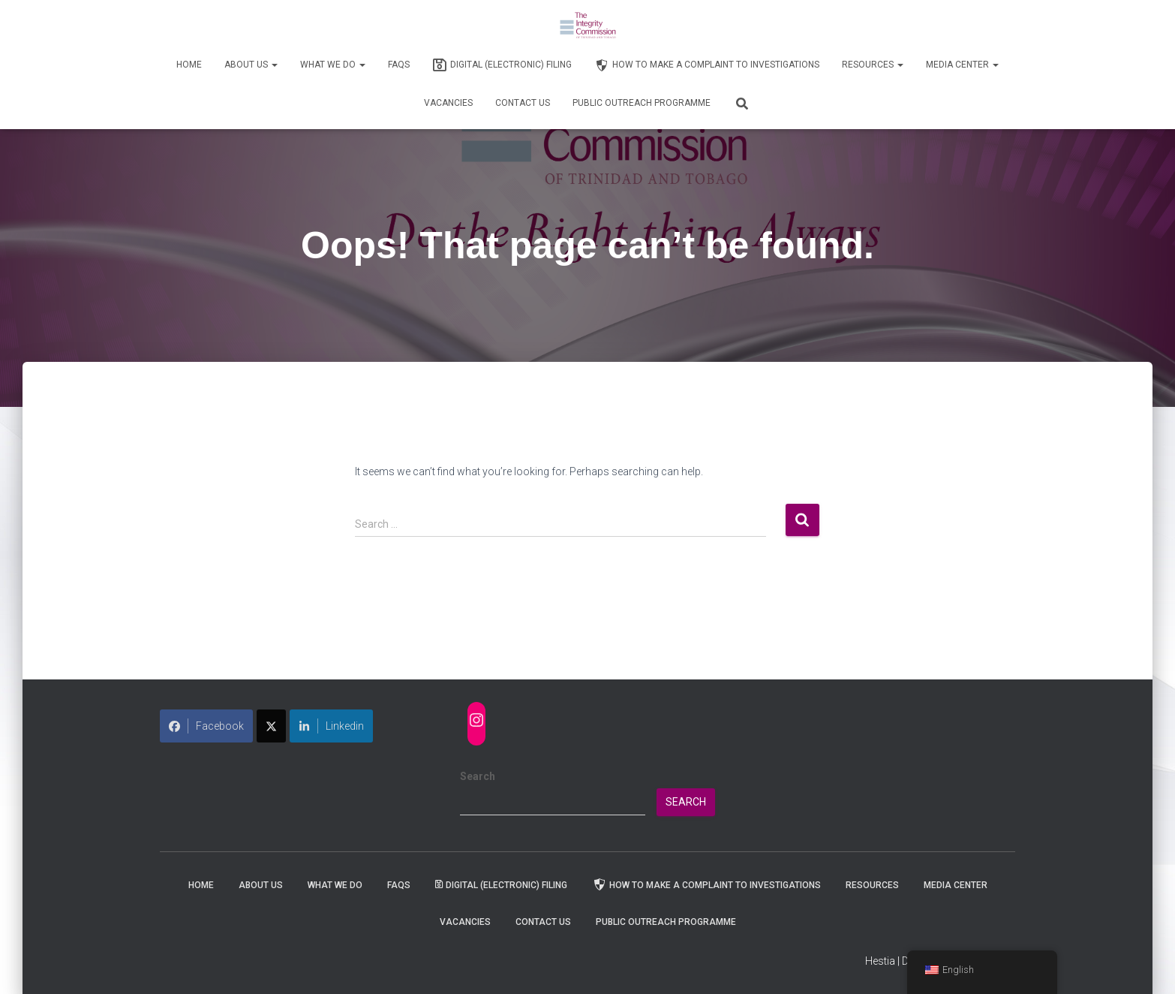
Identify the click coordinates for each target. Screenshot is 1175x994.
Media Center (962, 64)
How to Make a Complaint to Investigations (706, 65)
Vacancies (448, 103)
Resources (872, 64)
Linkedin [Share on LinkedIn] (331, 725)
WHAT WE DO (332, 64)
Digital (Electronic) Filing (502, 65)
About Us (251, 64)
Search (477, 776)
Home (189, 64)
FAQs (399, 64)
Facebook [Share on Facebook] (206, 725)
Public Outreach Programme (641, 103)
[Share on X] (271, 725)
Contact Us (522, 103)
